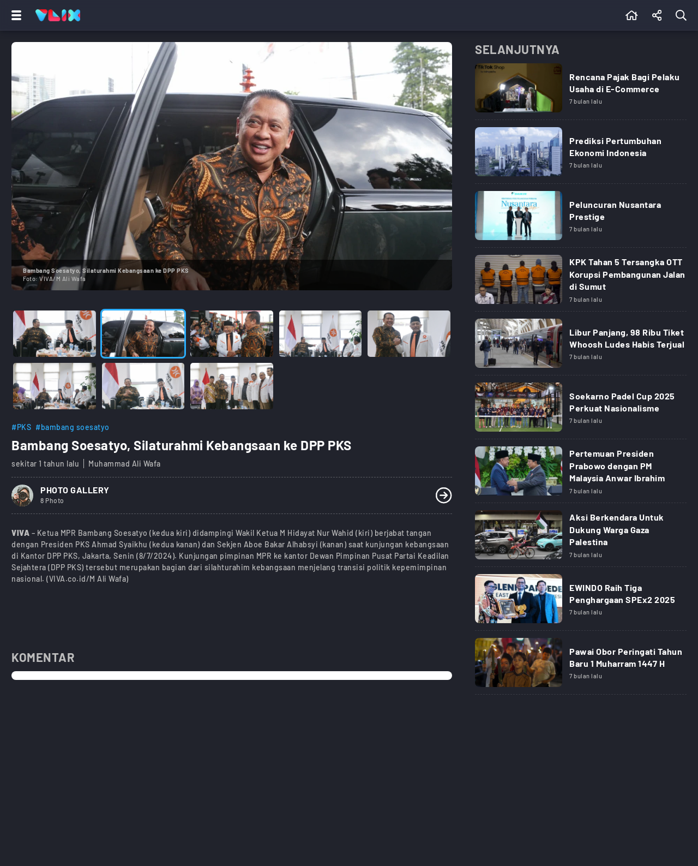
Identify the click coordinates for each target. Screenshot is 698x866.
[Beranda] (631, 15)
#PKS (21, 427)
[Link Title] (581, 91)
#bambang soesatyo (72, 427)
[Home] (57, 15)
